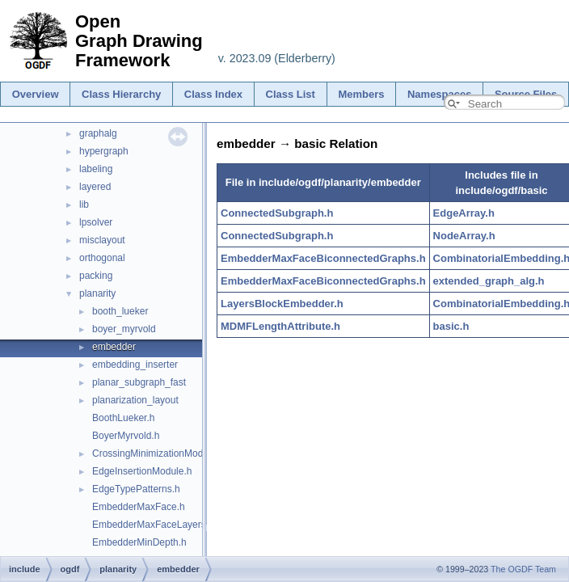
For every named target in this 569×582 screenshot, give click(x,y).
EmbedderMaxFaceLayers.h (153, 524)
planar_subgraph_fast (139, 382)
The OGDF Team (523, 569)
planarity (97, 293)
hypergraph (104, 151)
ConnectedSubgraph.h (277, 213)
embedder (114, 346)
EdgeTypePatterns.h (136, 489)
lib (84, 204)
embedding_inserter (135, 364)
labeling (95, 169)
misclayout (102, 240)
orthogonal (102, 258)
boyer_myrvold (124, 329)
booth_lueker (120, 311)
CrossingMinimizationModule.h (158, 453)
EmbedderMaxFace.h (138, 506)
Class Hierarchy (121, 94)
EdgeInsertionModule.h (142, 471)
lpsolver (95, 222)
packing (95, 275)
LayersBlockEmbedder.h (282, 303)
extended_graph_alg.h (489, 281)
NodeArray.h (464, 236)
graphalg (98, 133)
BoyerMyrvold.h (125, 435)
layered (95, 186)
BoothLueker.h (123, 418)
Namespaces (439, 94)
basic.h (451, 326)
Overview (35, 94)
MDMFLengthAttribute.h (280, 326)
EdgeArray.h (464, 213)
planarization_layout (135, 400)
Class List (290, 94)
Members (361, 94)
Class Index (213, 94)
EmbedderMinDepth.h (139, 542)
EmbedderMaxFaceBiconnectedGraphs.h (323, 258)
